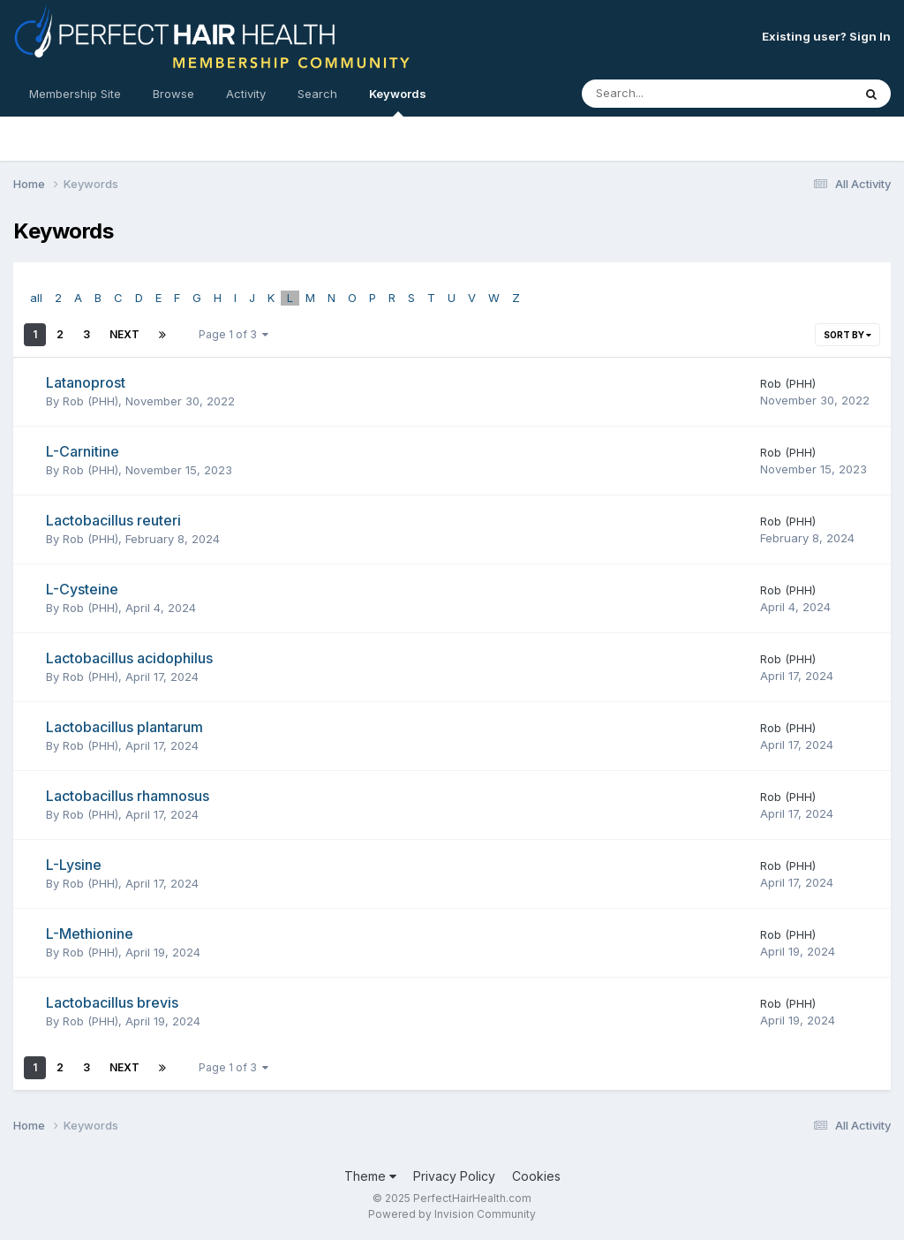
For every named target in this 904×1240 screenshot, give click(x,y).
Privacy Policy (454, 1175)
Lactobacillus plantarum (124, 727)
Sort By (847, 334)
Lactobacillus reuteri (113, 520)
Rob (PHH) (90, 401)
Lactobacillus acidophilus (129, 658)
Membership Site (75, 94)
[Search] (669, 93)
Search (317, 94)
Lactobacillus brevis (112, 1002)
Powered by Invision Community (452, 1214)
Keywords (397, 102)
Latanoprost (85, 382)
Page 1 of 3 (233, 334)
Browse (173, 94)
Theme (370, 1175)
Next (124, 334)
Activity (246, 94)
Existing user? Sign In (826, 36)
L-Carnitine (82, 451)
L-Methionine (89, 933)
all (36, 298)
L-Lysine (74, 864)
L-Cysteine (82, 589)
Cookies (536, 1175)
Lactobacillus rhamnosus (127, 796)
